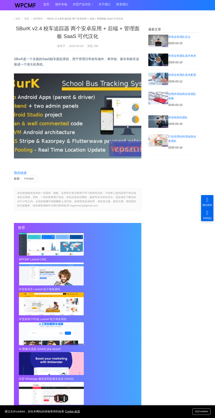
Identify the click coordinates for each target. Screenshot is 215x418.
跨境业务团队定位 (29, 328)
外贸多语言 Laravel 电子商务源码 (77, 259)
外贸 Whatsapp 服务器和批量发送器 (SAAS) (77, 288)
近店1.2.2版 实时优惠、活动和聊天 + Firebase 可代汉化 (42, 351)
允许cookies (200, 411)
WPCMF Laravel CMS (33, 259)
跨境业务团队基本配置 (31, 335)
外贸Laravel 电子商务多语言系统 (117, 288)
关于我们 (101, 6)
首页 (46, 6)
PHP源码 (29, 178)
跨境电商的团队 (27, 343)
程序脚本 (38, 18)
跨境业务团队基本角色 (92, 328)
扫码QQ (207, 215)
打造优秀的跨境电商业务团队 (96, 343)
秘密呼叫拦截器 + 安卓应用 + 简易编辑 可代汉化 (102, 351)
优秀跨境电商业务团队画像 (95, 335)
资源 (26, 18)
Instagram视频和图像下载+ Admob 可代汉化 (102, 359)
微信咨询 (207, 201)
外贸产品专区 (80, 6)
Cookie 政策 (72, 411)
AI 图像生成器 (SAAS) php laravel (37, 288)
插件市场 (59, 6)
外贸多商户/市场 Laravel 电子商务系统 (117, 259)
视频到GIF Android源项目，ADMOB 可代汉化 (42, 359)
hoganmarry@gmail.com (117, 381)
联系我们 (118, 6)
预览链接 (20, 173)
